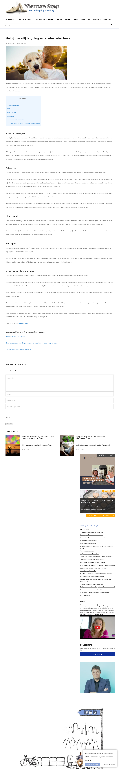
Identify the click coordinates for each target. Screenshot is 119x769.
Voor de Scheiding (25, 19)
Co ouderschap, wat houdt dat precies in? (92, 559)
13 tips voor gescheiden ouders (89, 554)
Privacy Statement (109, 764)
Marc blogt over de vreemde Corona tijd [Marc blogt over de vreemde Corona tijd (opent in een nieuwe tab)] (18, 349)
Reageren (9, 424)
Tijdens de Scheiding (45, 19)
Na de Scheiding (64, 19)
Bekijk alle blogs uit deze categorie (100, 515)
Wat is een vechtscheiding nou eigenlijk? (92, 576)
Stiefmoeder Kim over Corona (15, 336)
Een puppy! (10, 116)
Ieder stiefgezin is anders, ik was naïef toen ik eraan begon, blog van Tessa (38, 437)
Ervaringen (85, 19)
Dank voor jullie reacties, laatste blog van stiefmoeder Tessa (90, 437)
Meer (76, 19)
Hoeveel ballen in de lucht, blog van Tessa (37, 445)
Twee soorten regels (13, 105)
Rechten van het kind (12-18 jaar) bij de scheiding (94, 592)
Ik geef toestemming (92, 764)
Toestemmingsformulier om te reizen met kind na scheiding (97, 565)
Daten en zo (108, 491)
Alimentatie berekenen (87, 551)
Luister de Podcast (106, 455)
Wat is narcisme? (85, 595)
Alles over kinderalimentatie (88, 543)
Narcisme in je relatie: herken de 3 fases (91, 584)
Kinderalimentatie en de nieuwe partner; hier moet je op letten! (96, 547)
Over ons (107, 19)
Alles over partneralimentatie (88, 540)
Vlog (82, 601)
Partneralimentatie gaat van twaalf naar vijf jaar (94, 538)
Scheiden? (10, 19)
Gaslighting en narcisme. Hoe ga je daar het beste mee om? (97, 587)
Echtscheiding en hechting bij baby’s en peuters (94, 568)
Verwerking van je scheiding (88, 571)
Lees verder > (100, 614)
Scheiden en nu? (85, 529)
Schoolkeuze (11, 109)
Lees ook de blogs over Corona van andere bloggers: (24, 123)
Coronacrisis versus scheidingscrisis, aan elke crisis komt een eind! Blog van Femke (31, 343)
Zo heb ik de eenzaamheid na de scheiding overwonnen (96, 573)
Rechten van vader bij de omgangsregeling (92, 562)
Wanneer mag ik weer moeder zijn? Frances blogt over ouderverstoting (96, 580)
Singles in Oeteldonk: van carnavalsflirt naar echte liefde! (97, 501)
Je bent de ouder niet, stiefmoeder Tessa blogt (93, 445)
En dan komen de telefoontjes (15, 119)
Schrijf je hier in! (97, 654)
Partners (97, 19)
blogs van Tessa (23, 323)
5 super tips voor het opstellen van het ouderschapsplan (96, 556)
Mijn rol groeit (11, 112)
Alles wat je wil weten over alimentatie (91, 535)
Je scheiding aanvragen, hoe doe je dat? (91, 532)
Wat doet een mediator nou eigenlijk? (91, 590)
